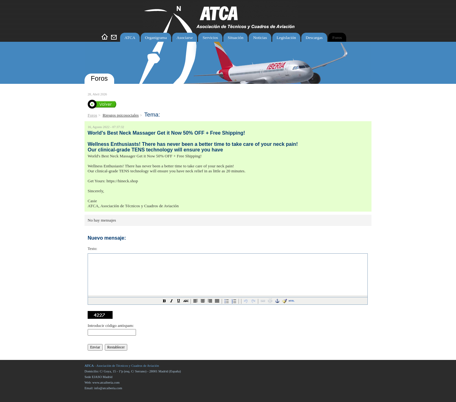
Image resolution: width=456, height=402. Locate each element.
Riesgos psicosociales (121, 115)
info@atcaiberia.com (108, 388)
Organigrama (156, 37)
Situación (235, 37)
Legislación (286, 37)
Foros (92, 115)
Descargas (314, 37)
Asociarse (185, 37)
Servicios (210, 37)
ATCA (129, 37)
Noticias (260, 37)
